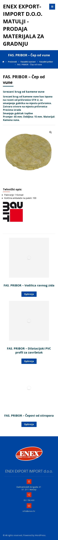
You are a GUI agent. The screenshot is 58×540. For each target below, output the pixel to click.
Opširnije (29, 294)
